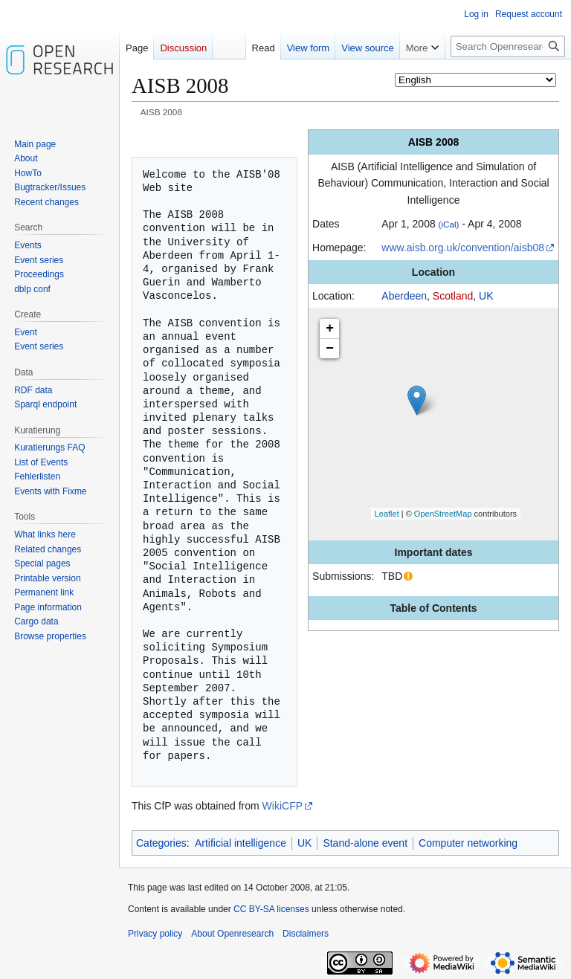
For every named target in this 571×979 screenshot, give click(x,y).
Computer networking (468, 843)
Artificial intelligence (240, 843)
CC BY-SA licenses (271, 909)
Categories (161, 843)
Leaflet (387, 513)
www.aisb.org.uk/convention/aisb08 (462, 247)
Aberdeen (404, 296)
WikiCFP (282, 806)
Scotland (453, 296)
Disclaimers (306, 933)
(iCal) (449, 224)
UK (486, 296)
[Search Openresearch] (508, 46)
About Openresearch (232, 933)
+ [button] (330, 328)
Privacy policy (155, 933)
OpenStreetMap (443, 513)
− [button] (330, 349)
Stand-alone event (365, 843)
